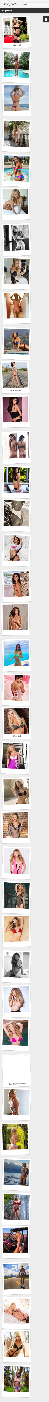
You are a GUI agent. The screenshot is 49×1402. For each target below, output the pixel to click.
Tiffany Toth (16, 736)
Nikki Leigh (17, 45)
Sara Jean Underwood (17, 1083)
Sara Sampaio (15, 390)
